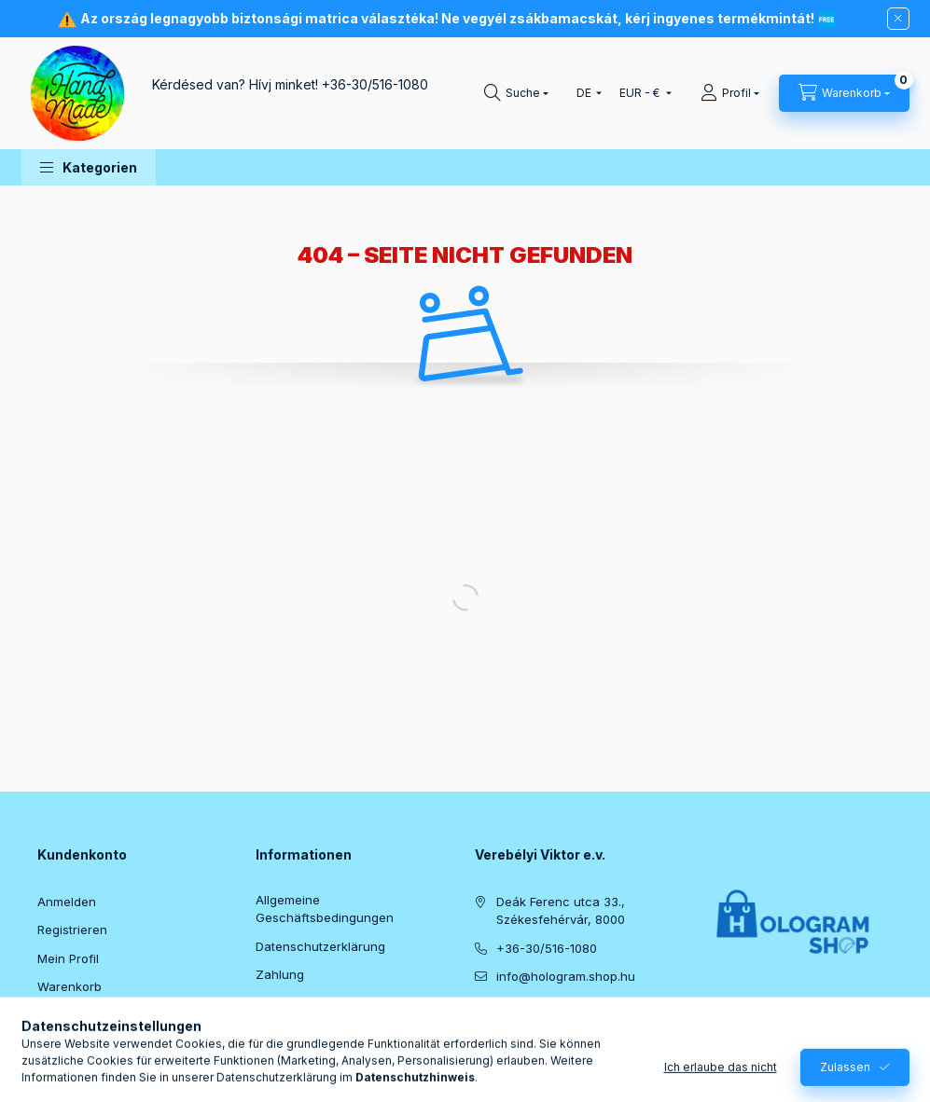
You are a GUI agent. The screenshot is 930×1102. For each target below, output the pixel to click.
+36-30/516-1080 (375, 84)
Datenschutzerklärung (320, 946)
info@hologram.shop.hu (565, 976)
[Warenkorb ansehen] (844, 93)
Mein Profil (68, 958)
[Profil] (730, 93)
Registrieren (72, 929)
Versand (280, 1003)
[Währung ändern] (641, 93)
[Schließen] (898, 18)
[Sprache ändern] (585, 93)
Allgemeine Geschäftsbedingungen (325, 909)
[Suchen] (516, 93)
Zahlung (280, 974)
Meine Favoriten (84, 1015)
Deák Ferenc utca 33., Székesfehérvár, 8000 (560, 911)
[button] (88, 167)
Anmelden (66, 901)
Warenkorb (69, 986)
